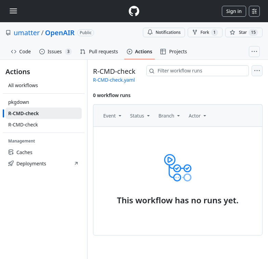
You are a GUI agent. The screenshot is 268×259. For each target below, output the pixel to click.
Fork (205, 32)
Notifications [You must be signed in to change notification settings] (163, 32)
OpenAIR (60, 32)
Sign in (234, 11)
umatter (27, 32)
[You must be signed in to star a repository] (244, 32)
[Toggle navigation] (13, 11)
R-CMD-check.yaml (114, 80)
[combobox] (197, 70)
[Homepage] (134, 11)
